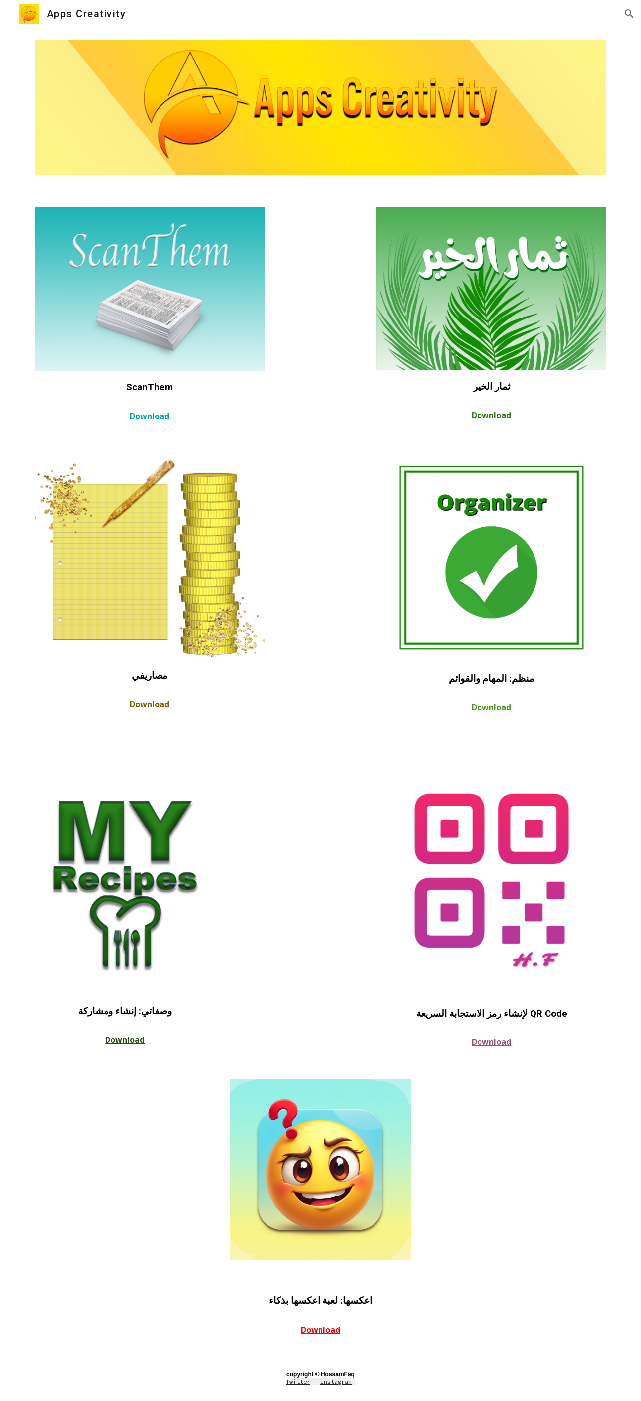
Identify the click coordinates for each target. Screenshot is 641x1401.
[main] (150, 387)
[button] (629, 14)
